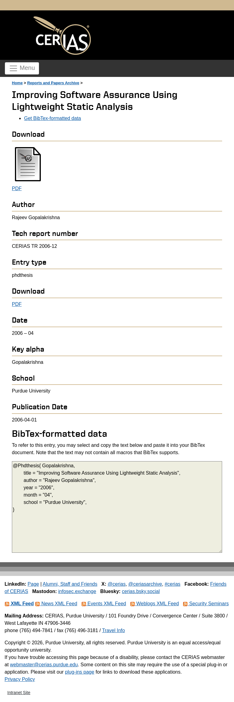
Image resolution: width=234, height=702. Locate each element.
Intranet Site (18, 692)
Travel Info (113, 630)
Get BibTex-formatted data (52, 118)
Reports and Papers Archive (53, 83)
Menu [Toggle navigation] (22, 68)
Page (33, 584)
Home (17, 83)
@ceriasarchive (145, 584)
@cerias (117, 584)
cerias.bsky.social (141, 591)
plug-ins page (79, 672)
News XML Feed (56, 603)
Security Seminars (206, 603)
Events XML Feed (103, 603)
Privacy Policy (20, 679)
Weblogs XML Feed (154, 603)
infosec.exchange (77, 591)
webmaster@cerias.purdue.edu (44, 664)
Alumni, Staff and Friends (70, 584)
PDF (17, 188)
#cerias (172, 584)
